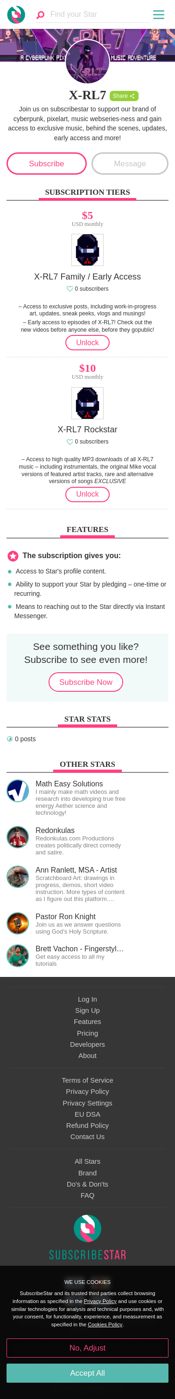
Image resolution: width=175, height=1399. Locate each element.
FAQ (88, 1195)
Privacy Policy (87, 1091)
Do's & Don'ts (87, 1184)
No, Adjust (87, 1348)
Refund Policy (87, 1125)
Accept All (87, 1373)
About (87, 1055)
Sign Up (87, 1010)
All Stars (87, 1161)
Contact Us (87, 1136)
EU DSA (87, 1114)
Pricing (87, 1033)
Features (87, 1021)
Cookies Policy (105, 1324)
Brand (87, 1173)
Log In (87, 999)
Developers (87, 1044)
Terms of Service (87, 1080)
